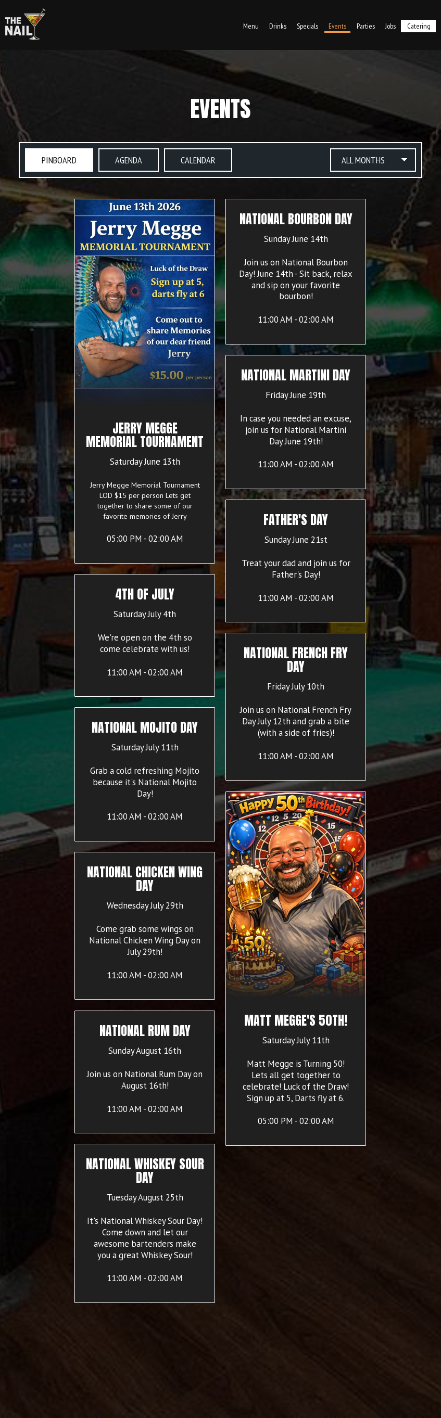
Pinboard (51, 160)
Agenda (120, 160)
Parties (366, 26)
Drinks (277, 26)
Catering (419, 26)
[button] (144, 381)
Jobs (390, 26)
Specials (307, 26)
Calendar (190, 160)
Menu (251, 26)
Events (337, 26)
